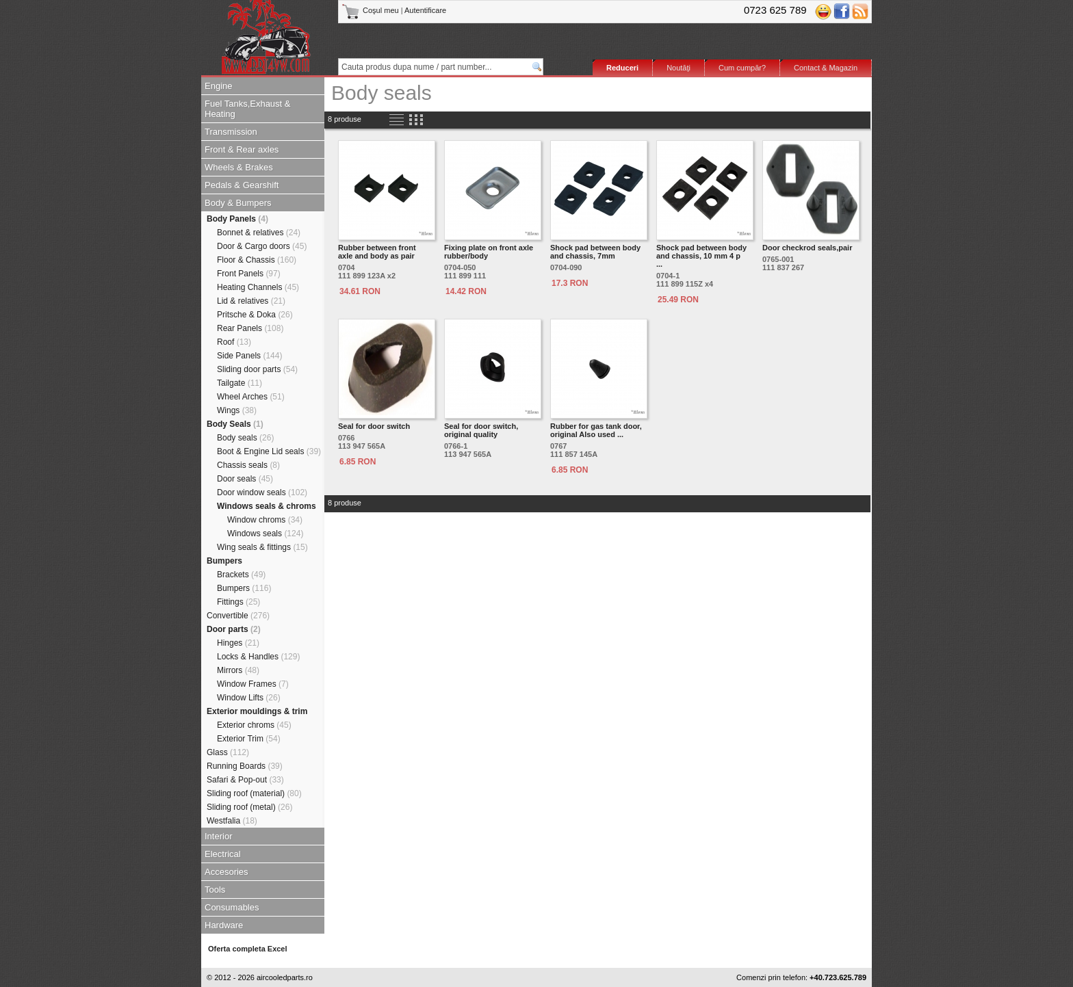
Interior (218, 836)
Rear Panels (250, 328)
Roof (234, 342)
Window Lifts (249, 697)
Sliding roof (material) (254, 793)
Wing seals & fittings (262, 547)
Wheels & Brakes (239, 167)
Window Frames (253, 684)
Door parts (234, 629)
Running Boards (245, 766)
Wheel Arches (251, 397)
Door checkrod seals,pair (807, 248)
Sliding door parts (257, 369)
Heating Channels (258, 287)
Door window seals (262, 492)
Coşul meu (371, 10)
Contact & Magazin (825, 68)
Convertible (238, 615)
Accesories (226, 872)
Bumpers (224, 561)
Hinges (238, 643)
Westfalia (232, 821)
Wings (237, 410)
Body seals (245, 438)
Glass (228, 752)
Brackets (241, 574)
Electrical (223, 854)
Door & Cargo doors (262, 246)
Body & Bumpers (238, 203)
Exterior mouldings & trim (257, 711)
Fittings (238, 602)
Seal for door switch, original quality (481, 430)
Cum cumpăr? (742, 68)
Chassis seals (248, 465)
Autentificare (425, 10)
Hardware (224, 925)
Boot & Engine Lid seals (269, 451)
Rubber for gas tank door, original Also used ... (596, 430)
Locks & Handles (258, 656)
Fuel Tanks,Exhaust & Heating (248, 108)
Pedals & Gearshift (242, 185)
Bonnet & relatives (258, 232)
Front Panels (249, 273)
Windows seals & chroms (266, 506)
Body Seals (235, 424)
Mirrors (238, 670)
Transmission (231, 132)
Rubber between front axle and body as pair (377, 252)
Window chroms (264, 520)
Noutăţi (678, 68)
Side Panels (249, 355)
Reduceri (622, 68)
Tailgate (239, 383)
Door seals (245, 479)
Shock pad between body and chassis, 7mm (595, 252)
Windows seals (265, 533)
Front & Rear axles (242, 149)
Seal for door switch (374, 426)
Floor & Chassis (256, 260)
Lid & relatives (251, 301)
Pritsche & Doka (255, 314)
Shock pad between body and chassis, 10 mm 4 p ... (701, 256)
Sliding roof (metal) (249, 807)
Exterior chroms (254, 725)
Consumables (232, 907)
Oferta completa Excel (247, 949)
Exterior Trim (249, 738)
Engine (218, 86)
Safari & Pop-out (245, 780)
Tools (215, 889)
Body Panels (237, 219)
